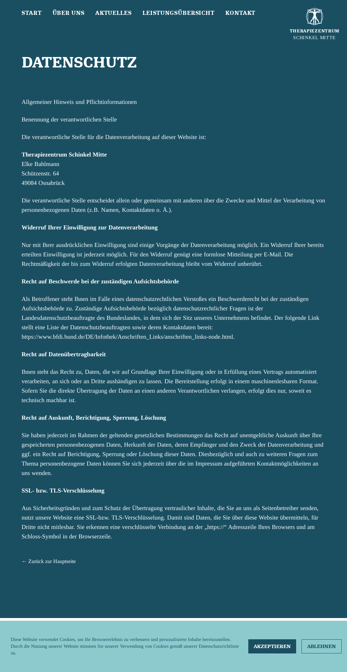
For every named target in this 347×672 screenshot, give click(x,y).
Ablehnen (321, 646)
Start (32, 13)
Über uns (69, 13)
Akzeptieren (272, 646)
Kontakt (240, 13)
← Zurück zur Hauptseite (49, 561)
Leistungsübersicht (179, 13)
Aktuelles (113, 13)
